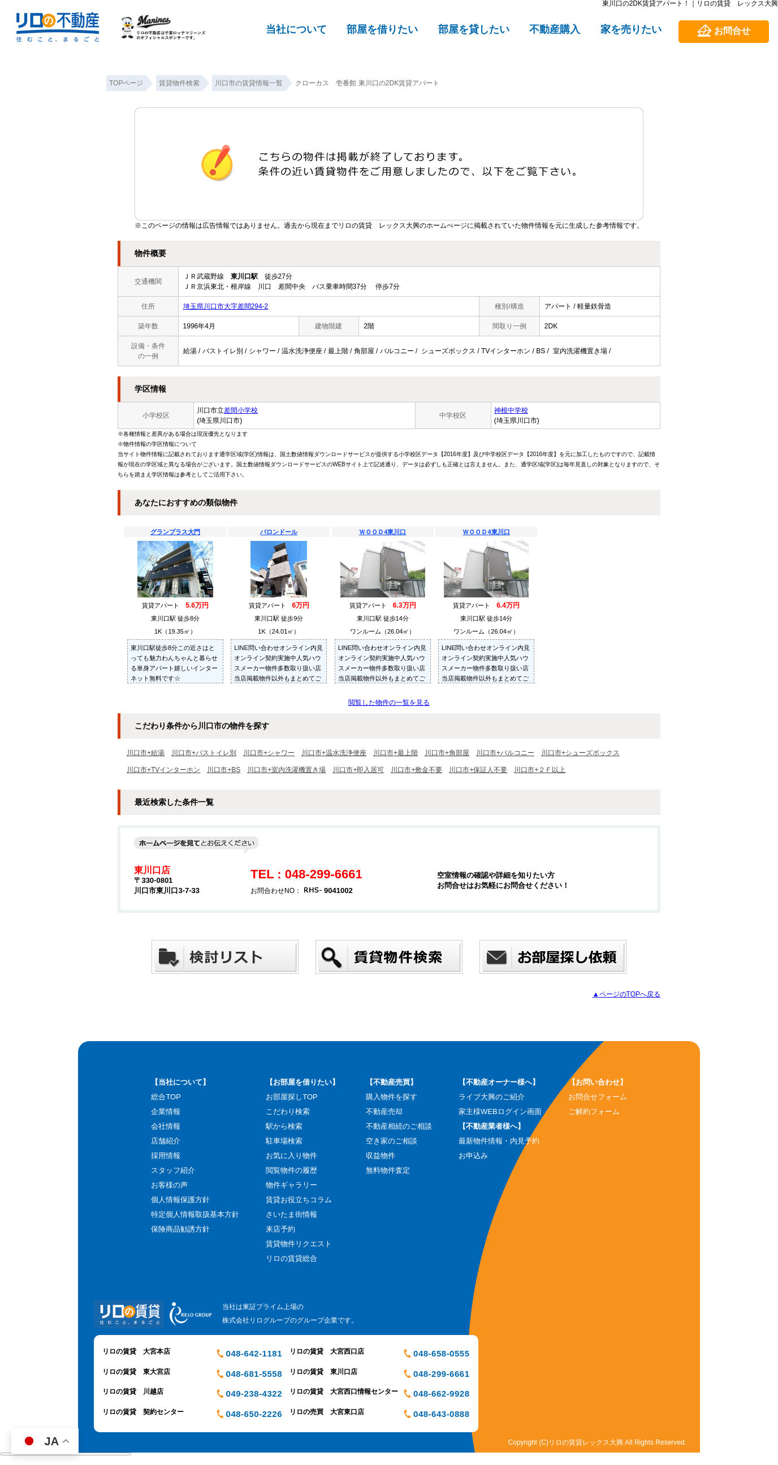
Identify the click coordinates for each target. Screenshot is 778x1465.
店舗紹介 (165, 1141)
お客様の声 (169, 1185)
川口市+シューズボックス (580, 753)
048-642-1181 (254, 1353)
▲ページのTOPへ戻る (626, 994)
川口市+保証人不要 (478, 770)
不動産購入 (554, 29)
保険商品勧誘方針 (180, 1229)
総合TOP (166, 1097)
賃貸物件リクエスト (299, 1243)
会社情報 (165, 1126)
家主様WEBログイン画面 (500, 1111)
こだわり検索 (288, 1111)
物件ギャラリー (291, 1185)
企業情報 (165, 1111)
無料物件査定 (388, 1170)
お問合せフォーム (597, 1097)
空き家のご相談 (391, 1141)
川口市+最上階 (395, 753)
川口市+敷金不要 (416, 770)
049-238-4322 (254, 1393)
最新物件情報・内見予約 (499, 1141)
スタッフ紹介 (173, 1170)
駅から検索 (284, 1126)
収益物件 (380, 1155)
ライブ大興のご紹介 (492, 1097)
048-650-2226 (254, 1414)
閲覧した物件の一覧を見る (389, 703)
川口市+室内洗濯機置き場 (286, 770)
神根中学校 (511, 410)
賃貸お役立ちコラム (299, 1199)
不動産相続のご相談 (399, 1126)
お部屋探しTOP (292, 1097)
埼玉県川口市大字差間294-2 (226, 306)
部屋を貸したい (473, 29)
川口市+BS (223, 770)
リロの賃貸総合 (291, 1258)
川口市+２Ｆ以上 (539, 770)
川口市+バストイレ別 (203, 753)
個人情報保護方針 (180, 1199)
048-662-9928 (441, 1393)
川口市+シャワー (269, 753)
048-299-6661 (441, 1374)
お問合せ (732, 31)
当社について (296, 29)
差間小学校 (241, 410)
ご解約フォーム (594, 1111)
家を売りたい (631, 29)
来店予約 (280, 1229)
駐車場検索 (284, 1141)
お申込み (473, 1155)
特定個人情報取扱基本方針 (195, 1214)
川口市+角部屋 (447, 753)
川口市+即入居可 (358, 770)
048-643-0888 (441, 1414)
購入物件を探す (391, 1097)
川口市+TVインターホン (163, 770)
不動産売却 (384, 1111)
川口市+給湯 (146, 753)
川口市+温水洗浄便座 (333, 753)
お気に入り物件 (291, 1155)
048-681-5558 (254, 1374)
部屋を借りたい (382, 29)
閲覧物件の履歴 (291, 1170)
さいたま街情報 (291, 1214)
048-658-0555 (441, 1353)
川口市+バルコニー (505, 753)
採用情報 (165, 1155)
